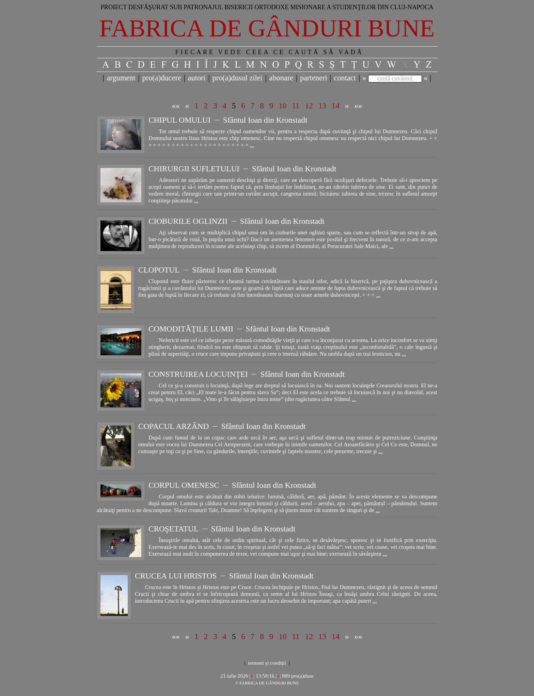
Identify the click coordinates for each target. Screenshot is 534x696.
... (252, 145)
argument (121, 78)
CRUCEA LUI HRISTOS (176, 575)
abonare (281, 78)
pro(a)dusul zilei (237, 78)
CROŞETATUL (173, 528)
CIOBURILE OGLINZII (187, 221)
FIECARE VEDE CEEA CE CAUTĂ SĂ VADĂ (269, 52)
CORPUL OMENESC (183, 485)
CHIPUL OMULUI (179, 119)
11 (295, 105)
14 (336, 105)
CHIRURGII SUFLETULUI (193, 168)
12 (309, 105)
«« (175, 105)
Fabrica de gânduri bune (267, 28)
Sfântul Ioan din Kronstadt (265, 119)
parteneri (313, 78)
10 (282, 105)
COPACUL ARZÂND (173, 426)
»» (358, 105)
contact (345, 78)
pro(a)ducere (161, 78)
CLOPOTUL (159, 269)
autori (197, 78)
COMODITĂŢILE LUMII (190, 328)
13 (322, 105)
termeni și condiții (267, 663)
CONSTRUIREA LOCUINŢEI (198, 374)
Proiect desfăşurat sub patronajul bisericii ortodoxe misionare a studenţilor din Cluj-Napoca (267, 7)
